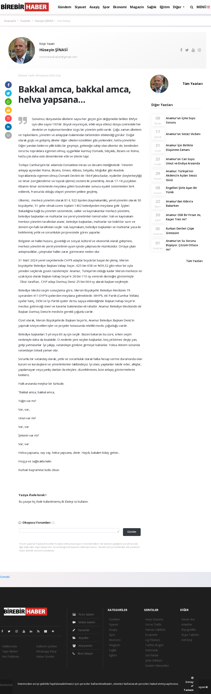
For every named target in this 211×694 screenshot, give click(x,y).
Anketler (186, 624)
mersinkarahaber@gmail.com (58, 57)
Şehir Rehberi (153, 660)
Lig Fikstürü (152, 640)
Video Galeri (84, 622)
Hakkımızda (9, 646)
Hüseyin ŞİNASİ (44, 21)
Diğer (177, 7)
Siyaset (80, 7)
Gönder (131, 531)
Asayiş (94, 7)
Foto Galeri (83, 614)
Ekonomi (120, 7)
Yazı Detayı (64, 21)
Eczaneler (151, 635)
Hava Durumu (154, 619)
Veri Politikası (10, 656)
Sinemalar (151, 650)
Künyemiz (82, 646)
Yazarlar (25, 21)
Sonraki (5, 577)
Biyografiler (188, 630)
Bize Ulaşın (83, 653)
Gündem (64, 7)
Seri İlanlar (152, 655)
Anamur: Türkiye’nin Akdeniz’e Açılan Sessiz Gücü (181, 175)
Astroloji (186, 640)
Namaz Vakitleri (155, 630)
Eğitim (165, 7)
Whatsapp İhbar (46, 651)
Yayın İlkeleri (10, 651)
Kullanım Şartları (46, 646)
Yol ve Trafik (153, 624)
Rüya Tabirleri (190, 635)
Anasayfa (10, 21)
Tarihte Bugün (154, 645)
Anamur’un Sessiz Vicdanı (183, 134)
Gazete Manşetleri (157, 665)
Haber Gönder (45, 656)
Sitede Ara (188, 619)
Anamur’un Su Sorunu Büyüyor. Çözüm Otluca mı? (182, 245)
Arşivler (81, 638)
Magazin (137, 7)
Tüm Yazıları (193, 83)
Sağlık (152, 7)
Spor (106, 7)
